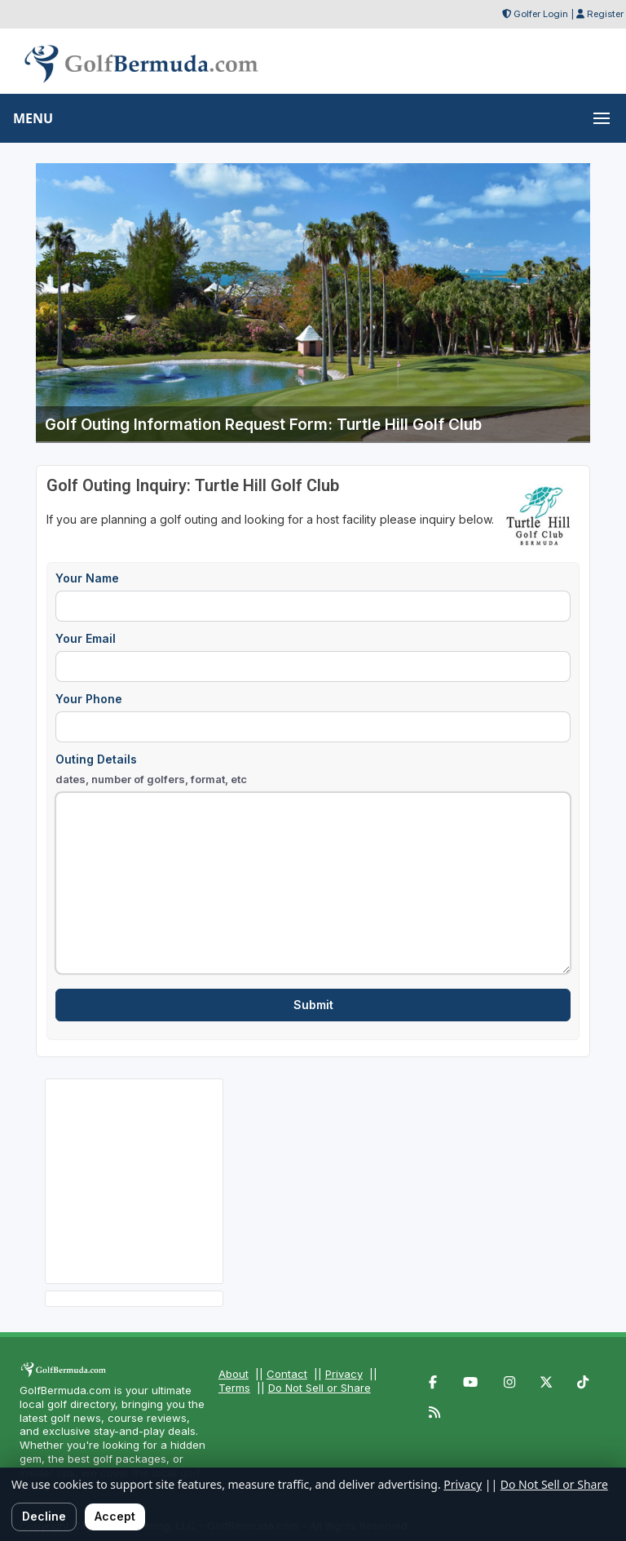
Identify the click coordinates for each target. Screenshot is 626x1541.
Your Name (87, 578)
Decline (44, 1516)
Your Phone (88, 699)
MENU (33, 118)
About (233, 1373)
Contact (287, 1373)
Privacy (344, 1373)
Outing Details (151, 769)
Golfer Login (541, 14)
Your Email (85, 638)
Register (605, 14)
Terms (234, 1387)
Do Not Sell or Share (319, 1387)
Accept (115, 1516)
